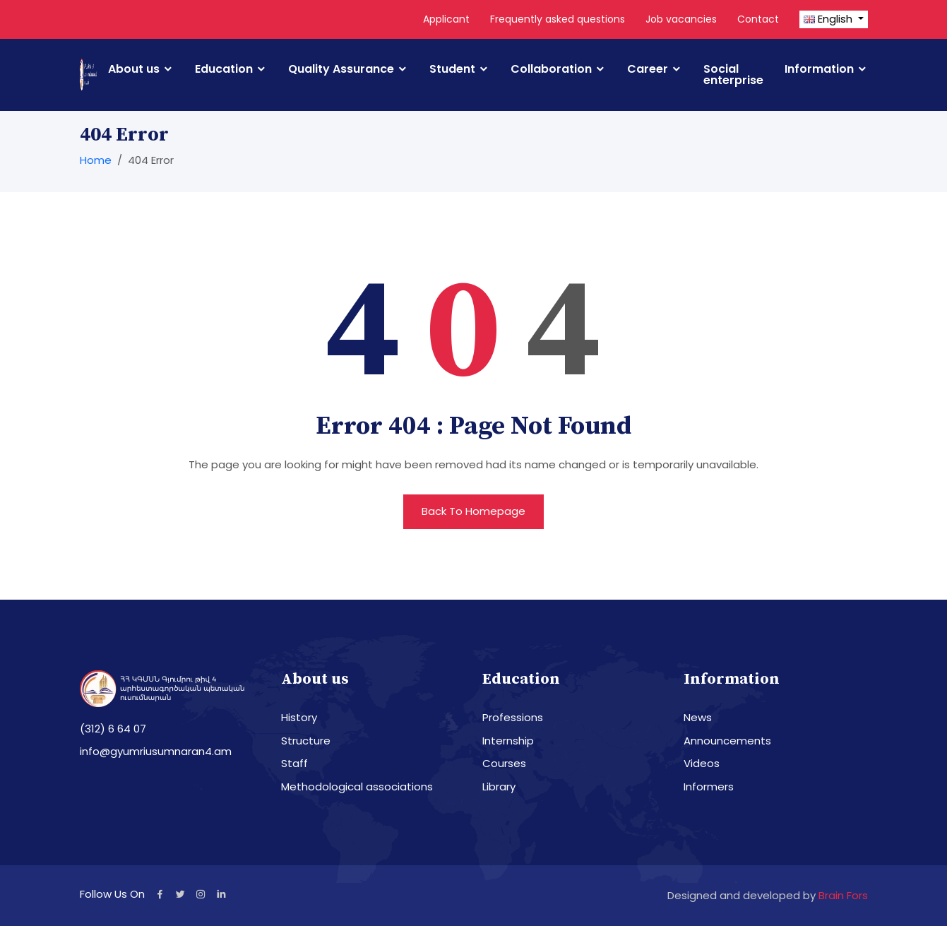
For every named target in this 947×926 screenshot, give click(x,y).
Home (96, 160)
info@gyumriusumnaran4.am (156, 751)
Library (499, 786)
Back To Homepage (473, 511)
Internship (508, 740)
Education (224, 69)
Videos (702, 763)
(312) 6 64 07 (113, 728)
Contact (758, 19)
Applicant (446, 19)
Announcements (727, 740)
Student (452, 69)
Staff (294, 763)
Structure (305, 740)
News (698, 717)
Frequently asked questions (557, 19)
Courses (504, 763)
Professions (512, 717)
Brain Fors (843, 895)
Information (819, 69)
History (299, 717)
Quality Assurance (341, 69)
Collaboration (551, 69)
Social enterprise (733, 75)
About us (134, 69)
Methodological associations (357, 786)
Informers (709, 786)
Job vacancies (681, 19)
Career (647, 69)
